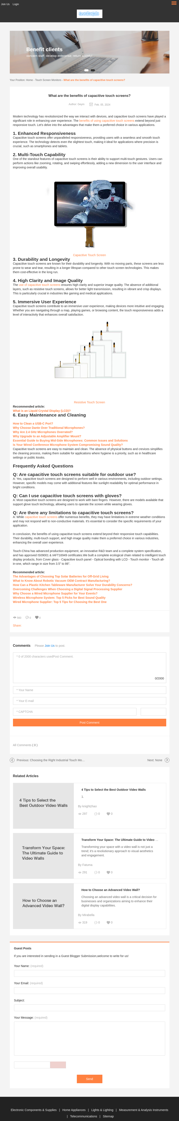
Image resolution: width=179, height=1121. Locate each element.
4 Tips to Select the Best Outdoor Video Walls (114, 789)
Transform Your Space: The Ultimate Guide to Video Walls (122, 839)
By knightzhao (87, 806)
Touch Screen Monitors (48, 80)
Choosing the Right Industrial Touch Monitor (59, 760)
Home (29, 80)
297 (82, 814)
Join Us (5, 4)
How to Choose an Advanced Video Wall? (111, 890)
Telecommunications (84, 1116)
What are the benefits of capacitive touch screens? (94, 80)
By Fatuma (85, 865)
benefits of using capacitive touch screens (106, 120)
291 (82, 872)
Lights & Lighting (102, 1110)
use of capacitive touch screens (39, 285)
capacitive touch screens (41, 517)
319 (82, 922)
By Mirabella (86, 915)
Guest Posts (23, 948)
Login (16, 4)
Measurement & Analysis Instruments (143, 1110)
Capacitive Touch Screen (89, 255)
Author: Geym (76, 104)
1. (83, 796)
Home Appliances (74, 1110)
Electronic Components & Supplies (34, 1110)
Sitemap (108, 1116)
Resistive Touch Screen (89, 402)
